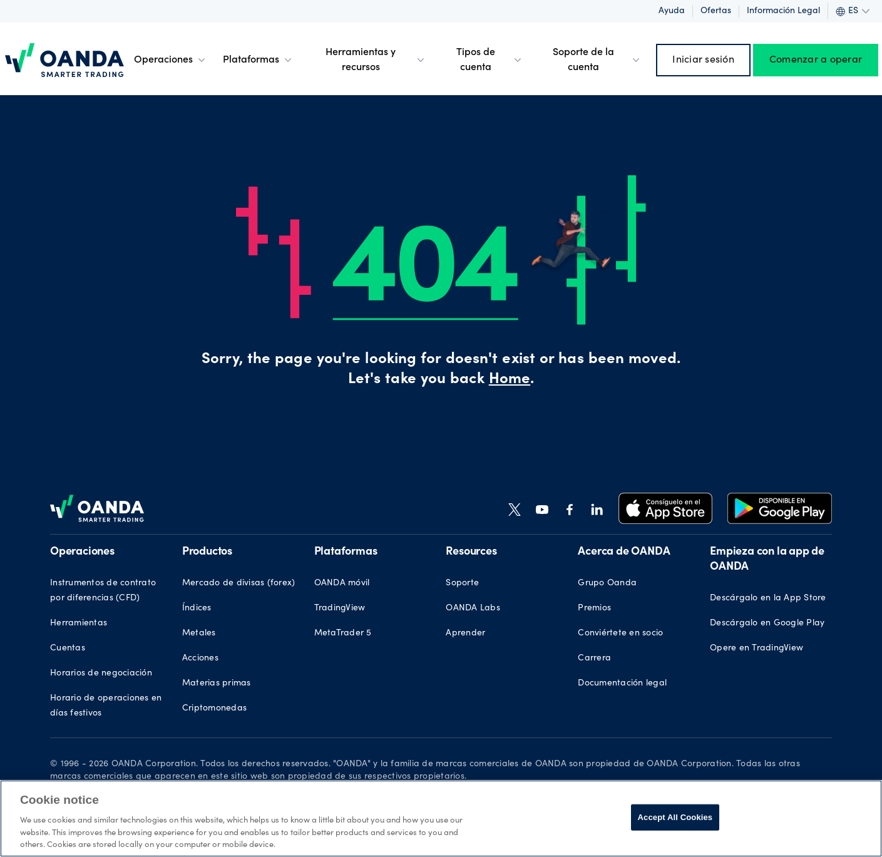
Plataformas (258, 60)
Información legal (783, 11)
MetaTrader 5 (343, 633)
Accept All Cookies (675, 817)
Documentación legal (622, 683)
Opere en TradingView (756, 648)
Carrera (594, 658)
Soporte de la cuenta (597, 60)
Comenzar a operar (815, 60)
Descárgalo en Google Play (767, 623)
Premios (594, 608)
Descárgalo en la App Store (768, 598)
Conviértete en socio (620, 633)
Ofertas (715, 11)
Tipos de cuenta (490, 60)
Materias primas (216, 683)
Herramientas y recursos (376, 60)
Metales (199, 633)
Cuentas (67, 648)
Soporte (462, 583)
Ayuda (672, 11)
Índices (197, 608)
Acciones (200, 658)
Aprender (465, 633)
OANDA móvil (342, 583)
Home (509, 379)
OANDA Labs (473, 608)
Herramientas (78, 623)
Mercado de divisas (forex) (238, 583)
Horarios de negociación (101, 673)
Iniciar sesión (703, 60)
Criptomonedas (214, 708)
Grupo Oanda (607, 583)
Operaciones (171, 60)
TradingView (340, 608)
